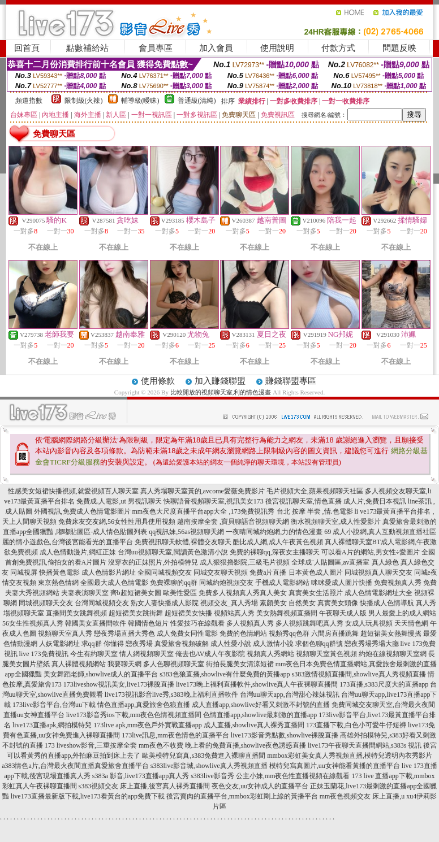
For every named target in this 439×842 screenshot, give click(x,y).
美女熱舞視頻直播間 (286, 613)
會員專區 (156, 48)
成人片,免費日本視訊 (374, 501)
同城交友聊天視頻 (220, 572)
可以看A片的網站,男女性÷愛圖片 (370, 552)
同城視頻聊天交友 (46, 603)
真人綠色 (385, 562)
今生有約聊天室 (94, 654)
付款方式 (338, 48)
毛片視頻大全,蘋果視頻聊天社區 (314, 491)
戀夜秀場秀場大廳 (372, 644)
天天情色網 (411, 623)
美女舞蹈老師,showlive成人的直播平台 (101, 674)
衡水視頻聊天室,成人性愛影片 (336, 522)
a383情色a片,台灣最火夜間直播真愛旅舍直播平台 (75, 766)
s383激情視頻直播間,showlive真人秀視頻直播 (359, 674)
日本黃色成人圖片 (316, 572)
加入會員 (216, 48)
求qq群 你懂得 (102, 644)
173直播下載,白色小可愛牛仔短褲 (356, 725)
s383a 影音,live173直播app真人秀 (140, 776)
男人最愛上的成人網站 (402, 613)
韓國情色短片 (148, 623)
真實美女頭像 (337, 603)
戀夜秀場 (139, 644)
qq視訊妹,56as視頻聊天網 (186, 532)
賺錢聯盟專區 (290, 380)
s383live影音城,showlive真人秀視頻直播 (209, 766)
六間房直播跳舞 (335, 633)
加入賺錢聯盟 (220, 380)
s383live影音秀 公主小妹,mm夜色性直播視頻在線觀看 (270, 776)
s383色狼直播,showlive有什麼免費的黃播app (225, 674)
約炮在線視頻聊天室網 (393, 654)
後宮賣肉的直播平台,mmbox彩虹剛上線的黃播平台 (242, 796)
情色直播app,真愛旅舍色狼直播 (143, 705)
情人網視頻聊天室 (146, 654)
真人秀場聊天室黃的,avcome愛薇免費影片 (202, 491)
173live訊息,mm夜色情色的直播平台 (175, 735)
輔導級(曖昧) (140, 101)
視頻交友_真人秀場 (229, 603)
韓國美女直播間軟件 (95, 623)
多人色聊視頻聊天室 (173, 664)
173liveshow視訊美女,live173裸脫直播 (118, 684)
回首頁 (27, 48)
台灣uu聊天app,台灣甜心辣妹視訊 (289, 694)
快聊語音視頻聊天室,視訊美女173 (213, 501)
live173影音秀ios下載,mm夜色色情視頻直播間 (134, 715)
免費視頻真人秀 (397, 583)
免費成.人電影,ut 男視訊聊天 (118, 501)
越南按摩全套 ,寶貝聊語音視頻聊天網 (233, 522)
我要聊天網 (124, 664)
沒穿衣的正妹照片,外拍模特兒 (153, 562)
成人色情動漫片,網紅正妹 (78, 552)
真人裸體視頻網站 (78, 664)
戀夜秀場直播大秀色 (124, 633)
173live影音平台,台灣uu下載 (54, 705)
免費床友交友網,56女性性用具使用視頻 (116, 522)
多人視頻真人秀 (250, 623)
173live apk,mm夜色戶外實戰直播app (147, 725)
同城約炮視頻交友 (226, 583)
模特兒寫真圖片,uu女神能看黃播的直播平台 (334, 766)
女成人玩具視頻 (369, 623)
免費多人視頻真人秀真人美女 (243, 593)
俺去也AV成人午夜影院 (210, 654)
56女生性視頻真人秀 (32, 623)
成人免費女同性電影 (187, 633)
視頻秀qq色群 (289, 633)
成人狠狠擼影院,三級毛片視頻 (245, 562)
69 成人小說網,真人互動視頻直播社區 (380, 532)
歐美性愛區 (180, 593)
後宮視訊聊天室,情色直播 (303, 501)
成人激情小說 (273, 644)
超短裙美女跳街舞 (136, 613)
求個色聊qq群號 (319, 644)
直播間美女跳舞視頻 (76, 613)
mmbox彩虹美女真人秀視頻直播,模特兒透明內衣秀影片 (349, 755)
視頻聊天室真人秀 (65, 633)
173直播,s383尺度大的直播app (383, 684)
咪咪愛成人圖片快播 (341, 583)
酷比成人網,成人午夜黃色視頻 (278, 542)
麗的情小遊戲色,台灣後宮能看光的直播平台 (67, 542)
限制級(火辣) (83, 101)
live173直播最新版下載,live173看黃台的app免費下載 (88, 796)
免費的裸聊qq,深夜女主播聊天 (275, 552)
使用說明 (277, 48)
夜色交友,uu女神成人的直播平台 (260, 786)
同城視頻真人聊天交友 (378, 572)
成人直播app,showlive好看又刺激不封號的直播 (261, 705)
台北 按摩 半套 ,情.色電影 (315, 511)
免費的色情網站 (243, 633)
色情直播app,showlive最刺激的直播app (260, 715)
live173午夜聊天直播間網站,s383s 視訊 (364, 745)
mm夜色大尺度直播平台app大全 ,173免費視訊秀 (203, 511)
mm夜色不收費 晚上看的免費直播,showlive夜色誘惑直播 (222, 745)
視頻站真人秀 (234, 613)
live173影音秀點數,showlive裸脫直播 (284, 735)
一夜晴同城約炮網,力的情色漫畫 (274, 532)
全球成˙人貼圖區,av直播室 (330, 562)
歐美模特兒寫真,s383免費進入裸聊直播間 (203, 755)
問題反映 (399, 48)
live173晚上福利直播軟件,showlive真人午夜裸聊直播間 (257, 684)
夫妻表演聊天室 (85, 593)
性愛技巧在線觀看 (197, 623)
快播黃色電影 (59, 572)
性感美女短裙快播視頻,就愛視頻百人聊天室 (73, 491)
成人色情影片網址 (108, 572)
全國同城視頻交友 (164, 572)
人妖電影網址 (59, 644)
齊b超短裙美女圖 (135, 593)
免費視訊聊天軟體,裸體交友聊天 (183, 542)
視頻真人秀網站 (270, 654)
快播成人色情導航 (387, 603)
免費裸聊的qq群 (173, 583)
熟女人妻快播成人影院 (165, 603)
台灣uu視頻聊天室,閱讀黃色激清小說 (173, 552)
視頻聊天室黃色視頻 (326, 654)
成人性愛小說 (230, 644)
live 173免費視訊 (43, 654)
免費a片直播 (267, 572)
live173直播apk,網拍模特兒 (52, 725)
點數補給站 (87, 48)
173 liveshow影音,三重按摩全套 (91, 745)
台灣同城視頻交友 (102, 603)
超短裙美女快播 (188, 613)
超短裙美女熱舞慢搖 (390, 633)
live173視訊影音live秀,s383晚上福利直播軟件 (171, 694)
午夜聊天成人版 (343, 613)
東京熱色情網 (58, 583)
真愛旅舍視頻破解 (181, 644)
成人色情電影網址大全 (378, 593)
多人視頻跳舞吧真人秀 (309, 623)
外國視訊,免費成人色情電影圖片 (82, 511)
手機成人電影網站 (282, 583)
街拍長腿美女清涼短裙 (240, 664)
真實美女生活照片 (316, 593)
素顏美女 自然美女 (288, 603)
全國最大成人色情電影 (114, 583)
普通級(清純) (197, 101)
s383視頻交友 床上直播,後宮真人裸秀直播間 (144, 786)
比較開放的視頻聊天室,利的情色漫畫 (221, 392)
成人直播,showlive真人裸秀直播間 (254, 725)
